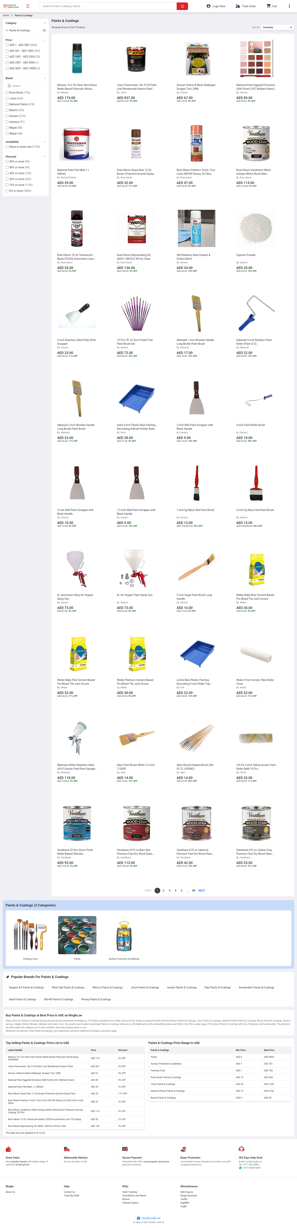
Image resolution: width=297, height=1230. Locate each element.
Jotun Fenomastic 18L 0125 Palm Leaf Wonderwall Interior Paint (40, 1066)
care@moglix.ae (253, 1161)
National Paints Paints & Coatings (168, 1091)
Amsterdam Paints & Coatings (256, 987)
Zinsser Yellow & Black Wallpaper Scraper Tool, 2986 (34, 1073)
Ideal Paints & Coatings (22, 999)
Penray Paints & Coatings (96, 999)
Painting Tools (30, 959)
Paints (77, 959)
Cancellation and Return (134, 1195)
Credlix (184, 1199)
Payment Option (130, 1202)
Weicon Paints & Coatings (107, 987)
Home (6, 15)
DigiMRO (185, 1202)
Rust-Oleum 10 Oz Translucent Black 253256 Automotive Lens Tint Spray (44, 1119)
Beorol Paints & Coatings (163, 1097)
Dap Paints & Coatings (218, 987)
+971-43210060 (251, 1164)
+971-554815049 (249, 1168)
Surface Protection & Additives (124, 959)
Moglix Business (189, 1195)
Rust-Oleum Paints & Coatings (166, 1077)
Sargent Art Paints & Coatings (26, 987)
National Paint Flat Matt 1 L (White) (25, 1087)
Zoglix (184, 1206)
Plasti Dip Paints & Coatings (68, 987)
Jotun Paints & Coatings (145, 987)
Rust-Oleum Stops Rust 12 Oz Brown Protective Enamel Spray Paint (41, 1093)
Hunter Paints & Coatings (182, 987)
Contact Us (69, 1192)
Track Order (249, 6)
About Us (10, 1192)
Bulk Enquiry (187, 1192)
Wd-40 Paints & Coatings (58, 999)
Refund (125, 1199)
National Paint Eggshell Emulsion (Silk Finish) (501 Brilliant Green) (41, 1080)
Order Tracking (129, 1192)
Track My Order (71, 1195)
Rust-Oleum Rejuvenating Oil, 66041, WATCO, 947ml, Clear (37, 1126)
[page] (200, 890)
